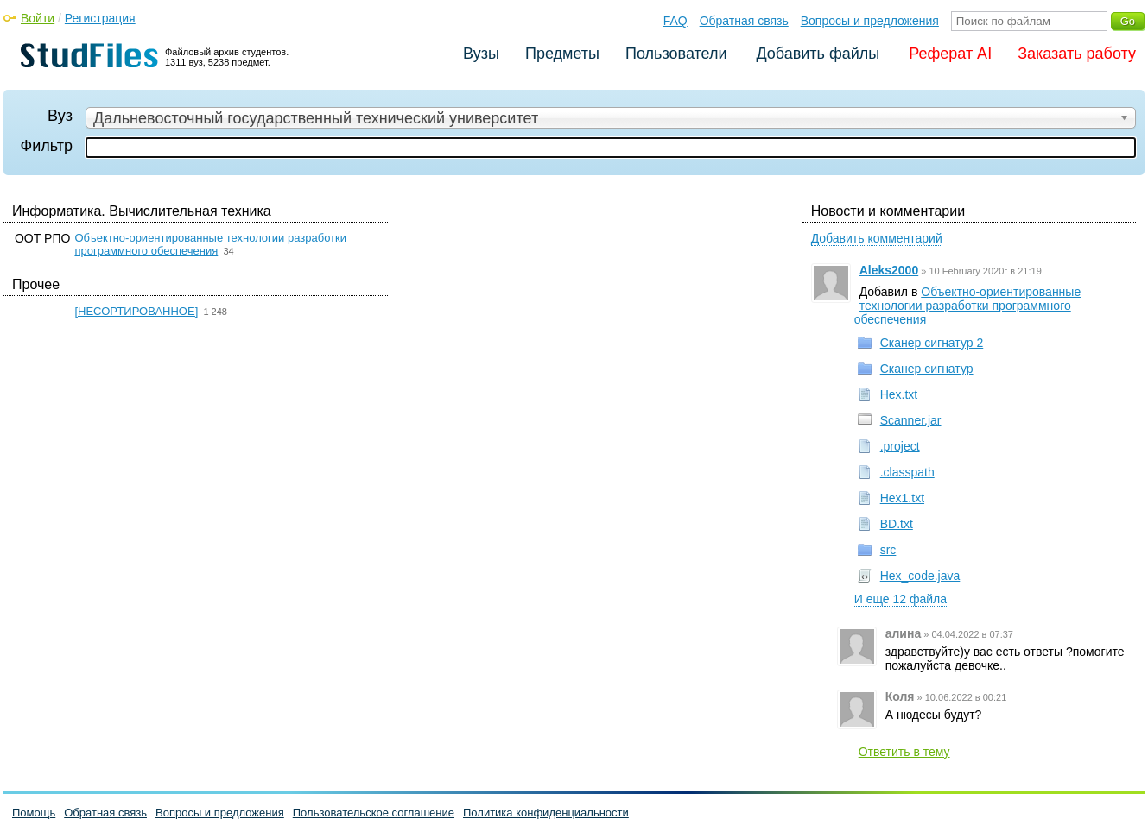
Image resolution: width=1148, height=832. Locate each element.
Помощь (33, 812)
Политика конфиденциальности (546, 812)
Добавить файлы (817, 53)
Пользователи (675, 53)
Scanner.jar (911, 420)
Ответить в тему (904, 752)
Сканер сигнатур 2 (932, 343)
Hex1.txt (902, 498)
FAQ (675, 21)
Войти (37, 18)
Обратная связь (744, 21)
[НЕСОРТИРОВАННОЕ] (136, 311)
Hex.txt (899, 394)
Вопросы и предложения (870, 21)
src (888, 550)
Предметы (562, 53)
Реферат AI (950, 53)
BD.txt (896, 524)
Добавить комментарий (876, 238)
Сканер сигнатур (927, 368)
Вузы (481, 53)
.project (900, 446)
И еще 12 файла (900, 599)
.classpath (907, 472)
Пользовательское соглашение (373, 812)
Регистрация (100, 18)
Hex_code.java (920, 576)
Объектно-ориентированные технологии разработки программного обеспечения (210, 244)
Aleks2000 (889, 270)
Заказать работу (1077, 53)
